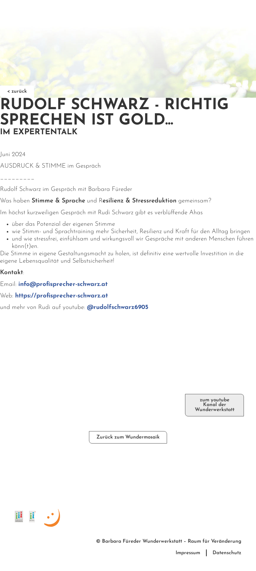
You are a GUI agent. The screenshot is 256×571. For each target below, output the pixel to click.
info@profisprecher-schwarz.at (63, 284)
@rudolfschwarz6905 (117, 307)
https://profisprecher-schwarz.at (61, 296)
